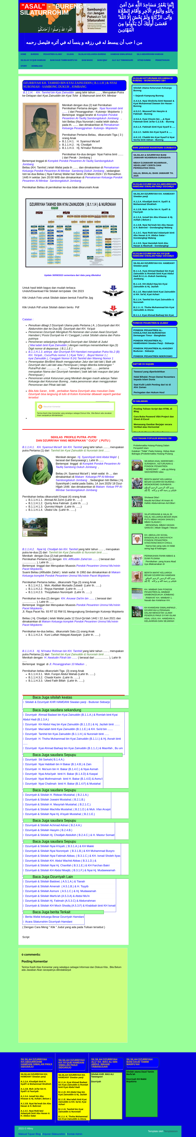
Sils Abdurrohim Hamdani (150, 54)
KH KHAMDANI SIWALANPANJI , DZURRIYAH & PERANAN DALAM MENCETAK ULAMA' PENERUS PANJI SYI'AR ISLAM (160, 611)
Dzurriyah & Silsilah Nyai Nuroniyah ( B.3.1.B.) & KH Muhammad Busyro (70, 850)
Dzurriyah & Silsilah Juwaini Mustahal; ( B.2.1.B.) (55, 799)
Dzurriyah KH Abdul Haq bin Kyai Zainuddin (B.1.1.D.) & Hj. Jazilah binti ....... (72, 724)
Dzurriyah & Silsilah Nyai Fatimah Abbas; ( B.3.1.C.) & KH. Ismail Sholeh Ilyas (72, 855)
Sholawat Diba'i (151, 497)
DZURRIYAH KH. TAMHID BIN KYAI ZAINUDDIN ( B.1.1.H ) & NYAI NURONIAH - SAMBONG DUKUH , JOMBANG (70, 84)
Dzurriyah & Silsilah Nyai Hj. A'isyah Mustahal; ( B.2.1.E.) (60, 814)
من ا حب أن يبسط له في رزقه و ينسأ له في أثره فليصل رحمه (84, 42)
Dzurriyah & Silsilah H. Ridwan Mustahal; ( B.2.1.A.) (57, 794)
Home (23, 54)
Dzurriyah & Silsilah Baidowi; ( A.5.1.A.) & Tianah (55, 881)
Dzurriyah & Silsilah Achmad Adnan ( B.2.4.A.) (53, 825)
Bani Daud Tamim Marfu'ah (63, 60)
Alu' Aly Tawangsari (122, 60)
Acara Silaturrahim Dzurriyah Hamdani (48, 921)
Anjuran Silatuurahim (53, 1134)
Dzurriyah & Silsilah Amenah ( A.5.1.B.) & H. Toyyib (57, 886)
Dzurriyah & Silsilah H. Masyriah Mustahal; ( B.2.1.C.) (58, 804)
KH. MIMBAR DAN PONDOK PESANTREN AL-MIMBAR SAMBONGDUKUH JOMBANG (159, 592)
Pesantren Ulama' (52, 54)
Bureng (35, 54)
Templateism (171, 1131)
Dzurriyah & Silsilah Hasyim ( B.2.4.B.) (48, 830)
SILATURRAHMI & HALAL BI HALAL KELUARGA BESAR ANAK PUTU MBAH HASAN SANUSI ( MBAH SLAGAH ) (160, 518)
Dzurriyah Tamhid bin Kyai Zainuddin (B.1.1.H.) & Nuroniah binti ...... (67, 734)
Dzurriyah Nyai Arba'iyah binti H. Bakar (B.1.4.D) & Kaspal (61, 773)
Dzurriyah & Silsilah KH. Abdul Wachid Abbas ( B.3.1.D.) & (61, 860)
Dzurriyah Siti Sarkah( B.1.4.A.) (44, 759)
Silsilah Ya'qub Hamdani (33, 60)
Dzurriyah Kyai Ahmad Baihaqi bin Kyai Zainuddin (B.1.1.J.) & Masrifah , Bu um (74, 748)
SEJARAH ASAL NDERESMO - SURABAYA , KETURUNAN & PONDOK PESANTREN (159, 463)
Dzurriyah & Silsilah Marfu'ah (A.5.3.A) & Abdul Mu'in (57, 896)
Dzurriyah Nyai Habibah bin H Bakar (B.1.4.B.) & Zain (58, 764)
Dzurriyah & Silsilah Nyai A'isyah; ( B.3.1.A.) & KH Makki (59, 846)
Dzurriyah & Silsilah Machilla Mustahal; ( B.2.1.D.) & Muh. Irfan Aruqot (68, 809)
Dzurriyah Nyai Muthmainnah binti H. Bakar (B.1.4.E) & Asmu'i (64, 778)
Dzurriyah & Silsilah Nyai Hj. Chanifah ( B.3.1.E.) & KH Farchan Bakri (67, 865)
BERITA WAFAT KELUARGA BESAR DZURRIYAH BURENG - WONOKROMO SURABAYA (160, 482)
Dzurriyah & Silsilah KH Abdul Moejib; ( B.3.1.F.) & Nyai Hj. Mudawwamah (70, 870)
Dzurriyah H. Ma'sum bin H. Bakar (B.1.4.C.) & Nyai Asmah (61, 769)
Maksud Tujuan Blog (29, 1134)
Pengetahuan (162, 60)
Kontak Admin (74, 1134)
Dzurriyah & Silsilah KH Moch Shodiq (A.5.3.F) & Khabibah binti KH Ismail (70, 905)
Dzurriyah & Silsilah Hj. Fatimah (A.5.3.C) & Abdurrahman (60, 900)
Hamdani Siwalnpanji (121, 54)
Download (37, 66)
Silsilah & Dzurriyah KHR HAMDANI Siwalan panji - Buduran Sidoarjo (67, 702)
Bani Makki (87, 60)
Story (24, 66)
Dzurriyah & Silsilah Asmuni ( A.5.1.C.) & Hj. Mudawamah (60, 891)
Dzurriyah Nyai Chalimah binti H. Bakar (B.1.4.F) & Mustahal (63, 783)
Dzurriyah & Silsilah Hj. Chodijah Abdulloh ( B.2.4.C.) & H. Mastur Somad (69, 835)
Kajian (70, 54)
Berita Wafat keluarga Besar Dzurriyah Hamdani (54, 916)
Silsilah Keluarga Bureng (92, 54)
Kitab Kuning (144, 60)
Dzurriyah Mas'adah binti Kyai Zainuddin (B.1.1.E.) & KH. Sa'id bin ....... (69, 729)
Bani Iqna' (102, 60)
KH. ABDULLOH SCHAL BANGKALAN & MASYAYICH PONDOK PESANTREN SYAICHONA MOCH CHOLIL (158, 539)
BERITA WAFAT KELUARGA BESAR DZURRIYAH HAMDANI (159, 573)
